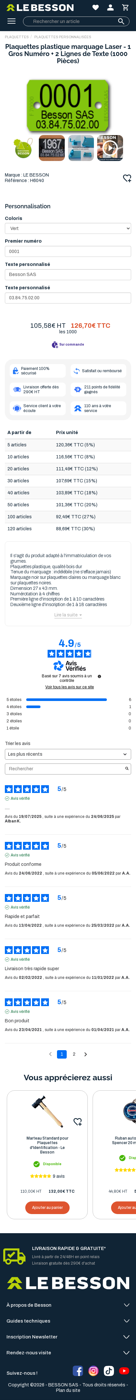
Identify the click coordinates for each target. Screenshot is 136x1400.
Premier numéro (23, 241)
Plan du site (68, 1390)
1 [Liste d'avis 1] (62, 1054)
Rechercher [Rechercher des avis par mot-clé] (64, 768)
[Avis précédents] (50, 1054)
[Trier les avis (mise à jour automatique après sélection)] (68, 754)
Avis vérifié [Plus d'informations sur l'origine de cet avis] (20, 798)
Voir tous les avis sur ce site (69, 687)
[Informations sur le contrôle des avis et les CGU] (99, 676)
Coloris (13, 218)
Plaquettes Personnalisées (62, 37)
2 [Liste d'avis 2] (74, 1054)
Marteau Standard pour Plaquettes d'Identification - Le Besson (47, 1145)
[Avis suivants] (85, 1055)
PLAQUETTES (17, 37)
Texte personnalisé (27, 264)
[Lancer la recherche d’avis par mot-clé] (127, 769)
